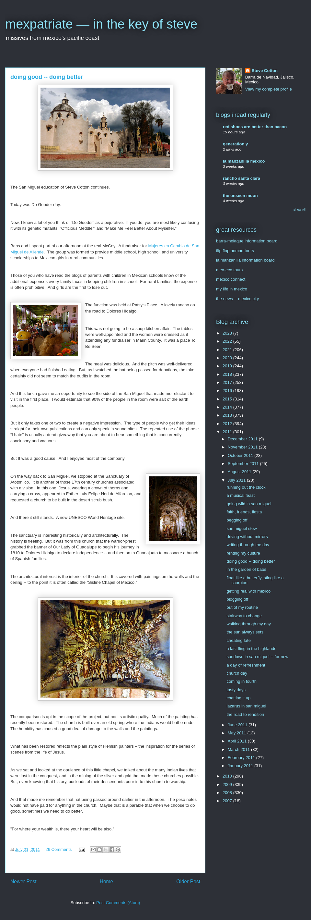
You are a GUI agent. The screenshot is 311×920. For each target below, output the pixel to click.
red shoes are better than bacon (255, 126)
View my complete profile (268, 89)
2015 (228, 399)
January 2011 (241, 765)
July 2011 (237, 480)
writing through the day (247, 544)
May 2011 (238, 732)
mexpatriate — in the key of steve (101, 24)
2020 (228, 357)
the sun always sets (244, 632)
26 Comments (58, 849)
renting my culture (243, 553)
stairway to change (243, 615)
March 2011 (239, 749)
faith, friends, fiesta (244, 511)
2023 (228, 333)
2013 (228, 415)
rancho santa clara (241, 178)
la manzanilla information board (245, 260)
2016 (228, 390)
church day (236, 673)
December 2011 (243, 438)
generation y (235, 143)
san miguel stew (241, 528)
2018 (228, 374)
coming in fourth (241, 681)
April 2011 (238, 741)
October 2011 (241, 455)
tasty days (236, 689)
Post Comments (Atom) (118, 902)
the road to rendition (245, 714)
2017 (228, 382)
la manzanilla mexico (244, 161)
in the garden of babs (246, 569)
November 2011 (243, 447)
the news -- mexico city (237, 298)
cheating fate (238, 640)
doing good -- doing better (250, 561)
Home (106, 881)
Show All (299, 209)
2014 (228, 407)
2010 (228, 776)
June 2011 (238, 724)
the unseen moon (240, 195)
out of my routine (242, 607)
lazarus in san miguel (246, 706)
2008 (228, 792)
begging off (236, 520)
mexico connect (230, 279)
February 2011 (242, 757)
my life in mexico (231, 289)
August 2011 (240, 471)
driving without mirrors (247, 536)
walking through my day (248, 623)
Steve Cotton (265, 70)
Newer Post (23, 881)
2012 (228, 423)
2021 (228, 349)
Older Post (188, 881)
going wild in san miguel (248, 503)
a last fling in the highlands (251, 648)
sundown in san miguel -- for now (257, 656)
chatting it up (238, 697)
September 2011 (244, 463)
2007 (228, 800)
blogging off (237, 599)
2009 (228, 784)
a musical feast (240, 495)
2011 (228, 431)
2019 (228, 365)
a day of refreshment (245, 665)
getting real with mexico (248, 591)
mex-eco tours (229, 269)
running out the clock (245, 487)
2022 (228, 341)
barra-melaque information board (246, 241)
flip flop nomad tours (235, 250)
